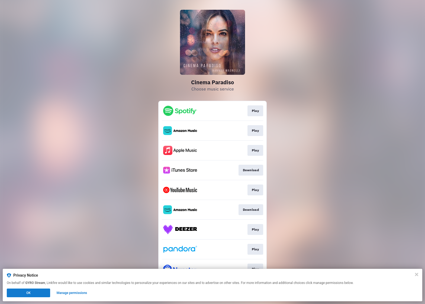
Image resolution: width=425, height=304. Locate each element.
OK (28, 293)
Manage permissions (72, 293)
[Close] (416, 274)
